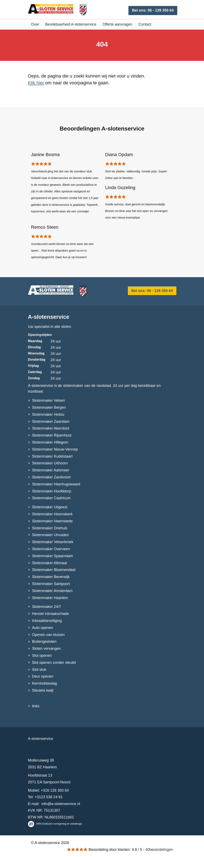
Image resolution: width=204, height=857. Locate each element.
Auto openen (42, 628)
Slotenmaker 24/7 (46, 607)
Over (35, 24)
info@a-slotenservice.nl (61, 804)
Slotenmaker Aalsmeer (50, 470)
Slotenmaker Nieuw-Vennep (55, 449)
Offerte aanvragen (117, 24)
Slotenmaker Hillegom (50, 442)
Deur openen (43, 676)
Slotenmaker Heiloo (48, 414)
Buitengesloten (44, 641)
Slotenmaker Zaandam (51, 421)
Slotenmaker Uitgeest (50, 507)
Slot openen (42, 655)
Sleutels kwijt (43, 690)
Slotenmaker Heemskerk (52, 514)
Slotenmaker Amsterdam (52, 591)
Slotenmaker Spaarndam (52, 556)
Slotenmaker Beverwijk (51, 577)
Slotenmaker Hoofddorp (51, 491)
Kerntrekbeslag (44, 683)
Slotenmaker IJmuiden (50, 535)
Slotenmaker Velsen (48, 400)
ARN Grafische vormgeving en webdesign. (55, 823)
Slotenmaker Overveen (51, 549)
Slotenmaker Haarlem (50, 598)
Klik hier (36, 82)
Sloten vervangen (46, 648)
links (36, 706)
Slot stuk (39, 669)
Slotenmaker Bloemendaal (54, 570)
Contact (144, 24)
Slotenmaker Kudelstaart (52, 456)
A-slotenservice (48, 317)
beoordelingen (159, 850)
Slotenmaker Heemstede (52, 521)
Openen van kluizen (48, 635)
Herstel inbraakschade (50, 614)
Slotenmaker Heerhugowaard (56, 484)
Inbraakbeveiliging (47, 621)
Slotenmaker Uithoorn (50, 463)
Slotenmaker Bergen (49, 407)
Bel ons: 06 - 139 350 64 (153, 10)
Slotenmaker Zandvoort (51, 477)
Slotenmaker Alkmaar (49, 563)
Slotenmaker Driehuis (50, 528)
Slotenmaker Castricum (51, 498)
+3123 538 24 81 (49, 797)
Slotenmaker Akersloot (50, 428)
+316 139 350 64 (55, 790)
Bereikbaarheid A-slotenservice (70, 24)
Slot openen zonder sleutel (54, 662)
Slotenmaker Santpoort (51, 584)
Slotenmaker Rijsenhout (51, 435)
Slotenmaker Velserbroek (52, 542)
